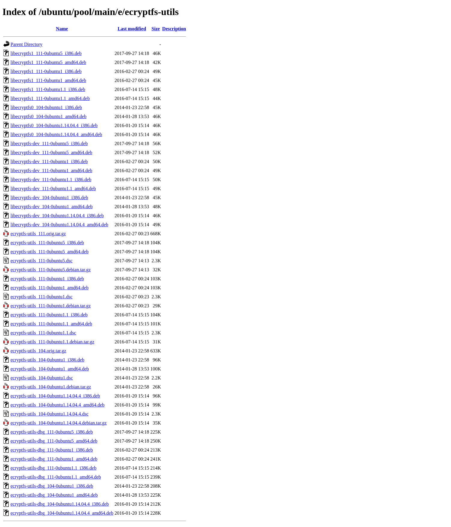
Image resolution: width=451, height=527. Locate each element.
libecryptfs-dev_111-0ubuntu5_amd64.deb (51, 152)
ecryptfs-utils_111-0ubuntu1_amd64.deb (50, 287)
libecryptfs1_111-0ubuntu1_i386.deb (46, 71)
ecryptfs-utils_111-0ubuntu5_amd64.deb (50, 251)
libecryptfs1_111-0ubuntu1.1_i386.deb (48, 89)
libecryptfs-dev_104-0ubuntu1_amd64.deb (52, 206)
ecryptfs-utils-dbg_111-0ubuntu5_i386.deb (52, 431)
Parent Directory (26, 44)
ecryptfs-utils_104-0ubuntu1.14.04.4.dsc (50, 413)
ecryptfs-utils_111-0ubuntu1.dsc (41, 296)
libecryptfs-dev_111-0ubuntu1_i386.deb (49, 161)
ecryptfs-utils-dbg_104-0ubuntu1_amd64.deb (54, 495)
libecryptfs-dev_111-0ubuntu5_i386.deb (49, 143)
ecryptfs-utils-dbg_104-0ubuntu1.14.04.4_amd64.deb (62, 513)
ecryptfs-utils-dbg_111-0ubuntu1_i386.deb (52, 449)
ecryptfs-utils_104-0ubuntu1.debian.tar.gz (51, 386)
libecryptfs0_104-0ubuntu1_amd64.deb (49, 116)
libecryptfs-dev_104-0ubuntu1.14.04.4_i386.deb (57, 215)
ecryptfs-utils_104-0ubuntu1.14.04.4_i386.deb (55, 395)
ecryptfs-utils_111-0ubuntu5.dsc (41, 260)
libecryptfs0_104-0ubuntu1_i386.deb (46, 107)
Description (174, 28)
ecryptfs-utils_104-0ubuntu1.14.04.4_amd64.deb (58, 404)
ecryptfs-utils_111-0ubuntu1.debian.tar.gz (51, 305)
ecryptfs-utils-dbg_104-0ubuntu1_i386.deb (52, 486)
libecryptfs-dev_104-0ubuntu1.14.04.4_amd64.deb (59, 224)
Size (155, 28)
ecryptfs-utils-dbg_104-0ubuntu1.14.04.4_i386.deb (60, 504)
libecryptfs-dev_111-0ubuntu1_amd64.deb (51, 170)
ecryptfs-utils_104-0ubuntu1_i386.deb (47, 359)
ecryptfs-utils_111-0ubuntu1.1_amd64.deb (51, 323)
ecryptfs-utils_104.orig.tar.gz (38, 350)
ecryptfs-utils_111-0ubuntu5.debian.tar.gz (51, 269)
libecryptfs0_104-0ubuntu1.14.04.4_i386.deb (54, 125)
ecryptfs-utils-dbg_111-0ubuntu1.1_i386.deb (53, 468)
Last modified (131, 28)
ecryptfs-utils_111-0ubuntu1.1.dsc (43, 332)
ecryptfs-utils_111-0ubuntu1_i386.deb (47, 278)
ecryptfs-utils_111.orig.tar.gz (38, 233)
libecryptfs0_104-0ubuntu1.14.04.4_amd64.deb (56, 134)
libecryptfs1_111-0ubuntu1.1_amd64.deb (50, 98)
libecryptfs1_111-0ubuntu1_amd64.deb (48, 80)
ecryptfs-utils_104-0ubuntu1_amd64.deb (50, 368)
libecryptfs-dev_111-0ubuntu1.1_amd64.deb (53, 188)
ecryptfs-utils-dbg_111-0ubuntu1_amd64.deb (54, 459)
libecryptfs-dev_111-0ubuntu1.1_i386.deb (51, 179)
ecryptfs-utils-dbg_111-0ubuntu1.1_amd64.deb (56, 477)
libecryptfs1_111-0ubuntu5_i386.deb (46, 53)
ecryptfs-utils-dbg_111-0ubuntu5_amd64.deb (54, 440)
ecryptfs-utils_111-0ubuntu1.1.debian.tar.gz (52, 341)
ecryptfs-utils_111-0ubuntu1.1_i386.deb (49, 314)
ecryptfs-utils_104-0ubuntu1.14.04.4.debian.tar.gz (59, 422)
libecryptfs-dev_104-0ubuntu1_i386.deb (49, 197)
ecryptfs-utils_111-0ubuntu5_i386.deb (47, 242)
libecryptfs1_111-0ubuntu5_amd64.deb (48, 62)
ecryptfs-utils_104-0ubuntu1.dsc (42, 377)
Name (62, 28)
